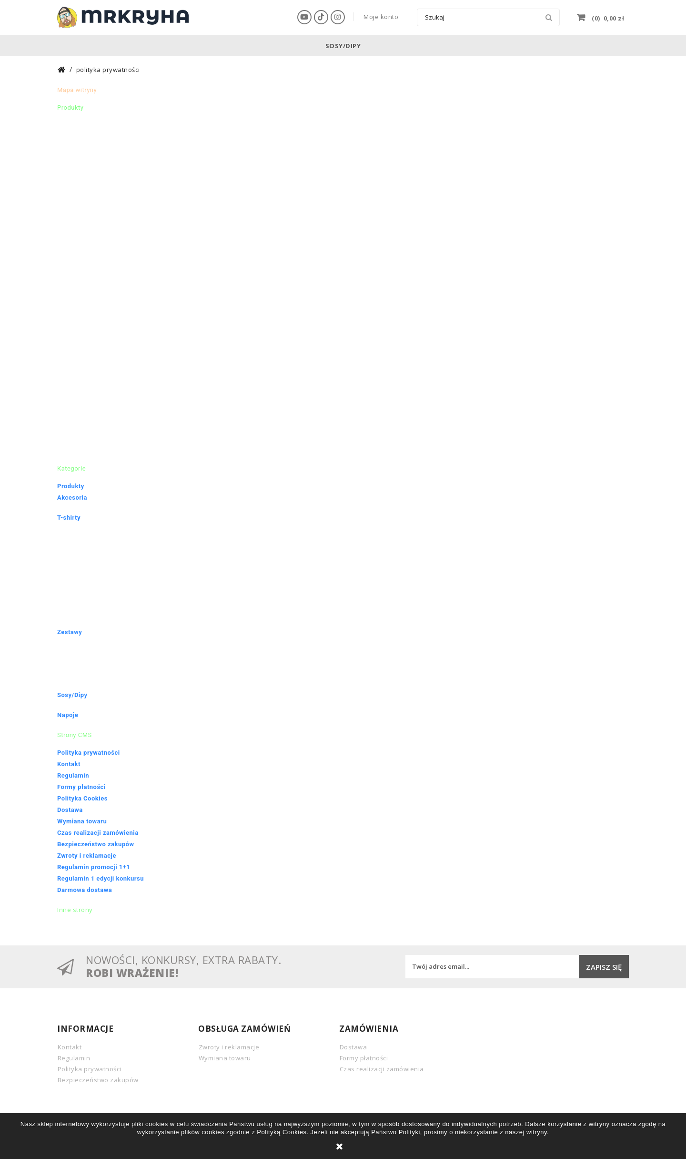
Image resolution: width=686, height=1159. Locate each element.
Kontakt (69, 764)
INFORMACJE (85, 1028)
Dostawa (70, 809)
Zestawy (69, 632)
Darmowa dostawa (84, 889)
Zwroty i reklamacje (86, 855)
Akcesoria (72, 497)
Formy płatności (81, 786)
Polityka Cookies (82, 798)
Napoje (67, 714)
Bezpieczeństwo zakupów (95, 844)
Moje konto (380, 16)
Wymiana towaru (82, 821)
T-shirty (69, 517)
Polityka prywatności (88, 752)
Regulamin (73, 775)
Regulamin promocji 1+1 (93, 867)
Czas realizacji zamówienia (98, 832)
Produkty (70, 486)
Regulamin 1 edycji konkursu (100, 878)
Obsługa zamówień (244, 1028)
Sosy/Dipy (343, 45)
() (607, 17)
